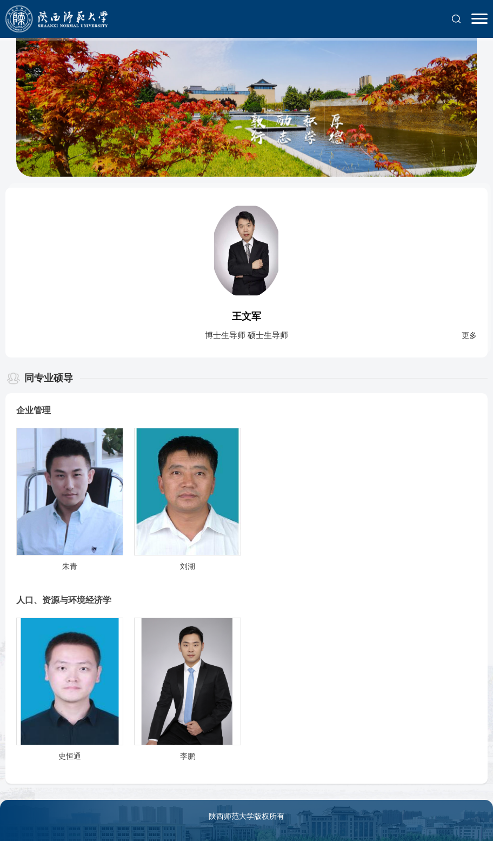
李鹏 (187, 756)
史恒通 (69, 756)
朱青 (69, 566)
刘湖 (187, 566)
